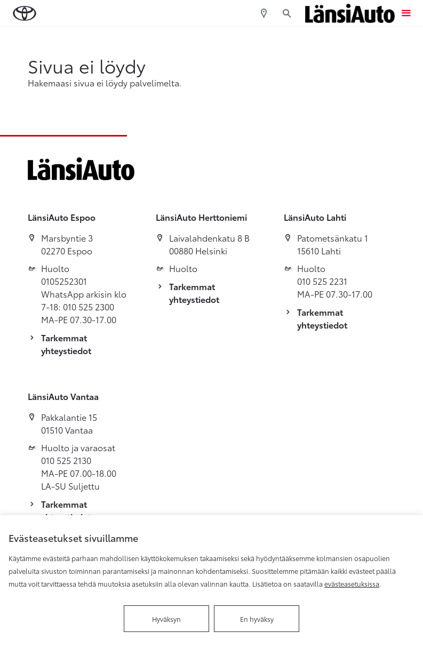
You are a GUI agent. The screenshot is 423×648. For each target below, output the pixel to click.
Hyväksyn (166, 618)
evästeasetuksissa (351, 583)
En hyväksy (257, 618)
